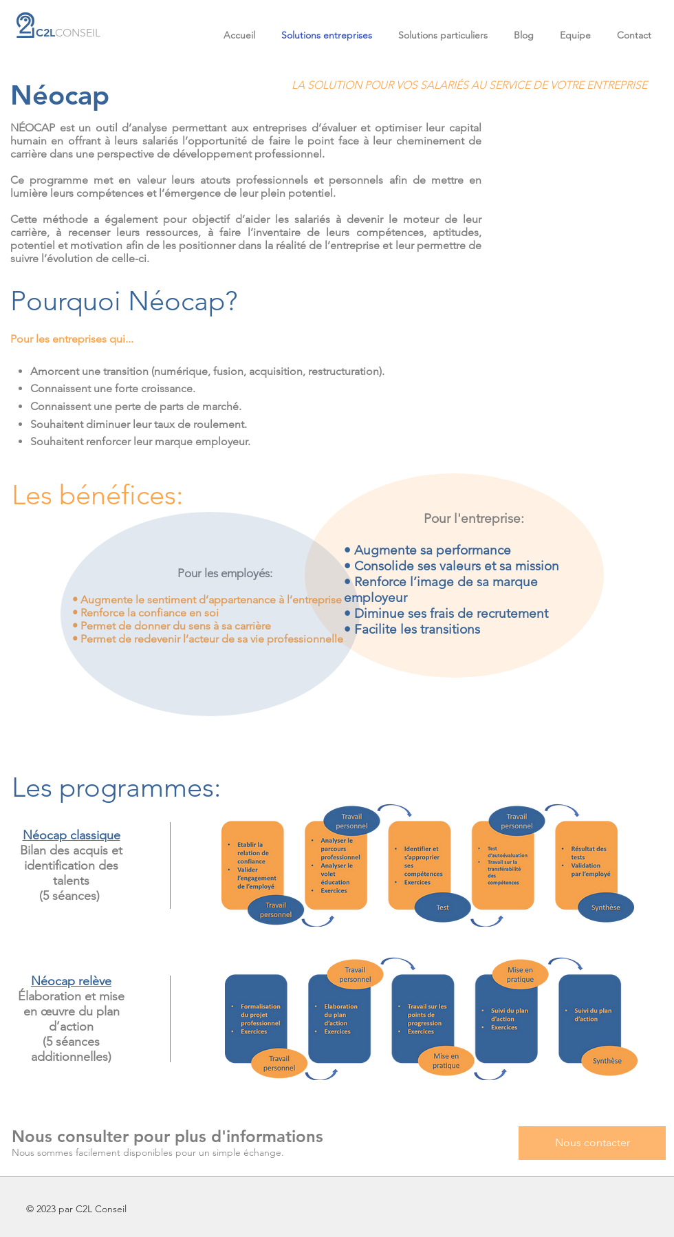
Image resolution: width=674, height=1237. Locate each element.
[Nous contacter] (592, 1143)
